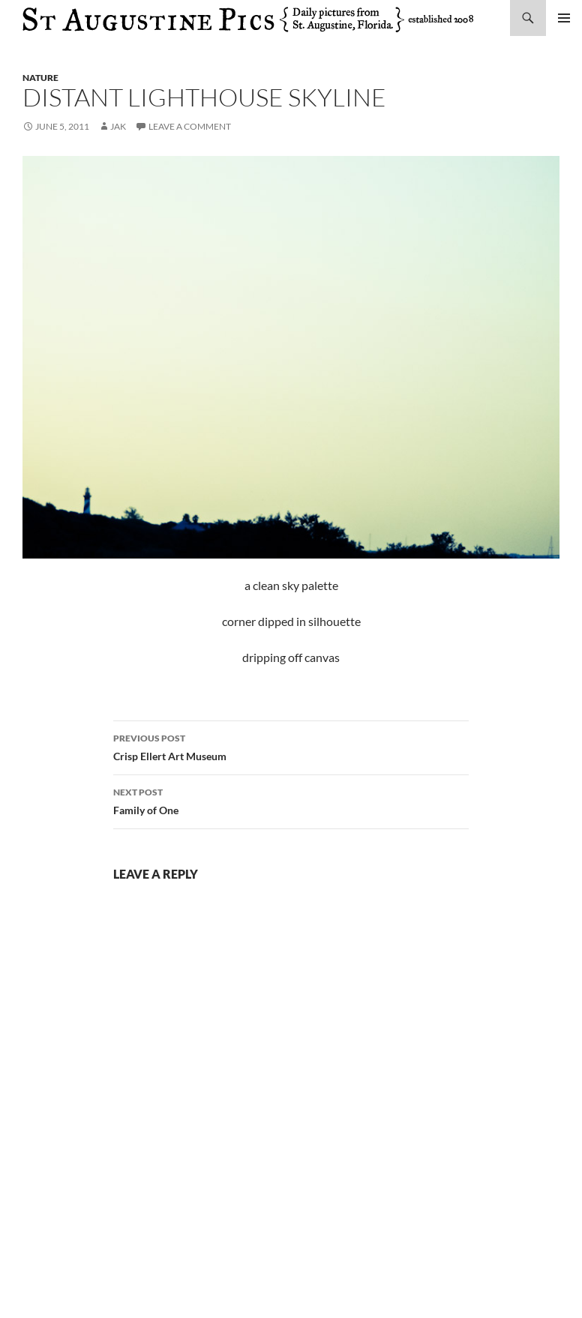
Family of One (291, 799)
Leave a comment (189, 126)
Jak (118, 126)
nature (40, 77)
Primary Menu (564, 18)
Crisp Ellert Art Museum (291, 745)
